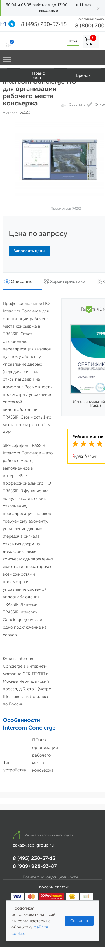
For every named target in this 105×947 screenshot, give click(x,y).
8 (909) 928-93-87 (35, 866)
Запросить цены (29, 251)
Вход (73, 41)
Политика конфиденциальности (50, 877)
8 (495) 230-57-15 (44, 24)
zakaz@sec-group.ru (33, 845)
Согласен (79, 920)
